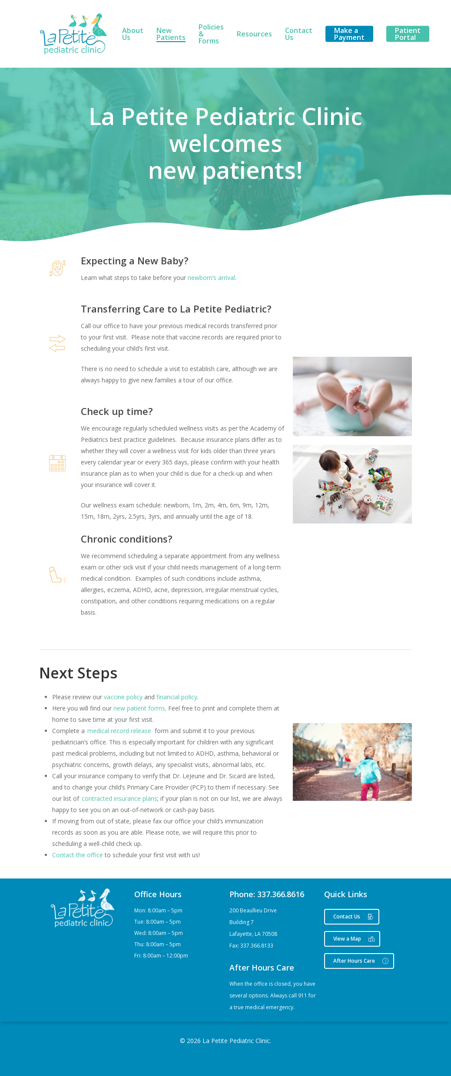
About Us (132, 34)
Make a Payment (349, 34)
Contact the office (77, 855)
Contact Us (298, 34)
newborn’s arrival (211, 277)
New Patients (171, 34)
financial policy (176, 697)
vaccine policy (123, 697)
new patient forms (139, 708)
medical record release (119, 731)
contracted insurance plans (119, 798)
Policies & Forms (211, 33)
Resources (254, 33)
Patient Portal (408, 34)
